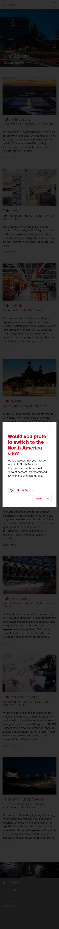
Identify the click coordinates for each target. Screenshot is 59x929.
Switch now (42, 498)
